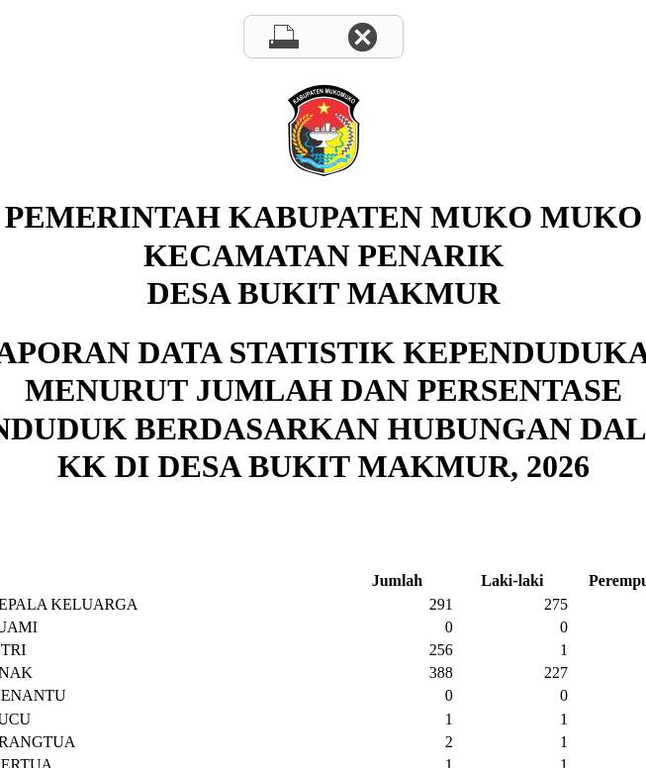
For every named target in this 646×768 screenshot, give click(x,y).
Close (363, 36)
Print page (283, 36)
